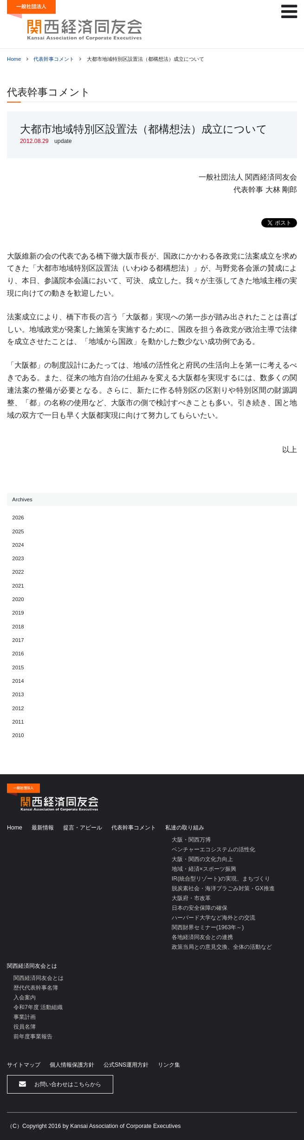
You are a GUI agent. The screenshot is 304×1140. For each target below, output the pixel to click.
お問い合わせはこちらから (60, 1084)
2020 (18, 599)
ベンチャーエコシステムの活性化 (213, 849)
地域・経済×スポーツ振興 (204, 869)
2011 (18, 722)
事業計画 (24, 1017)
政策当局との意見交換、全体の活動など (222, 947)
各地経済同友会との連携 (202, 937)
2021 (18, 586)
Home (14, 59)
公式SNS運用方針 (126, 1065)
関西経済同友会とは (32, 966)
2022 (18, 572)
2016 (18, 653)
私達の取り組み (184, 827)
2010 (18, 735)
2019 (18, 612)
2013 (18, 694)
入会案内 (24, 997)
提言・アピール (82, 827)
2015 (18, 667)
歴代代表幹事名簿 (35, 988)
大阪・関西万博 (191, 839)
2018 (18, 626)
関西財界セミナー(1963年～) (208, 927)
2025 (18, 531)
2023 (18, 558)
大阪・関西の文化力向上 (202, 859)
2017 (18, 640)
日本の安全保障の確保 (199, 908)
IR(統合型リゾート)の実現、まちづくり (221, 878)
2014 (18, 681)
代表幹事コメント (53, 59)
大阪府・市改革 (191, 898)
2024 (18, 545)
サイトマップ (23, 1065)
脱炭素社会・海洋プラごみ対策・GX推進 (223, 888)
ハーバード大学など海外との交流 (213, 917)
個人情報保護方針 (72, 1065)
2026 (18, 517)
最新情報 (43, 827)
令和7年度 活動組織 (38, 1007)
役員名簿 (24, 1026)
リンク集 (169, 1065)
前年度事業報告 (32, 1036)
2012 (18, 708)
